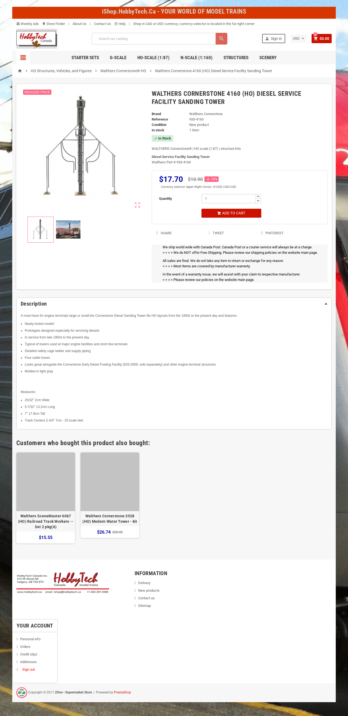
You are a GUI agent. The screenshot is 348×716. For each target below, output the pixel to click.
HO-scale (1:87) (153, 57)
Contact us (146, 598)
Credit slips (28, 654)
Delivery (144, 583)
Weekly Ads (27, 24)
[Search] (159, 39)
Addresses (28, 662)
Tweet (216, 233)
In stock (158, 130)
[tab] (174, 304)
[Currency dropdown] (298, 38)
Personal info (30, 639)
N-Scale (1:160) (197, 57)
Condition (159, 125)
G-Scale (118, 57)
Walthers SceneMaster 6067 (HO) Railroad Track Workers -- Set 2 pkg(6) (45, 521)
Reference (160, 119)
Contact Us (100, 24)
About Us (77, 24)
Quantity (165, 199)
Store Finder (53, 24)
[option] (46, 498)
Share (163, 233)
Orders (25, 647)
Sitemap (144, 606)
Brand (156, 114)
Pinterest (272, 233)
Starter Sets (85, 57)
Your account (35, 626)
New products (149, 591)
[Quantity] (228, 198)
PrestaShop (122, 693)
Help (120, 24)
